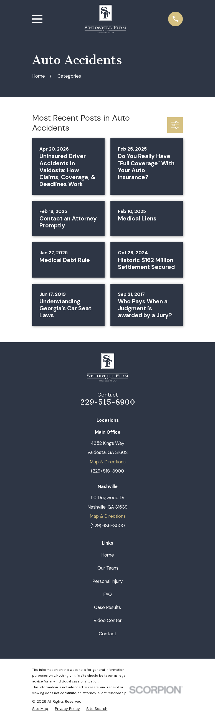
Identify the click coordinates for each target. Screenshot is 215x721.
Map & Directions (108, 462)
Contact (107, 634)
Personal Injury (107, 581)
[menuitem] (40, 709)
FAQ (107, 594)
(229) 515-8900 (107, 471)
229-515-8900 (107, 402)
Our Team (107, 568)
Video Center (107, 620)
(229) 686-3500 (107, 525)
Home (107, 555)
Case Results (107, 607)
